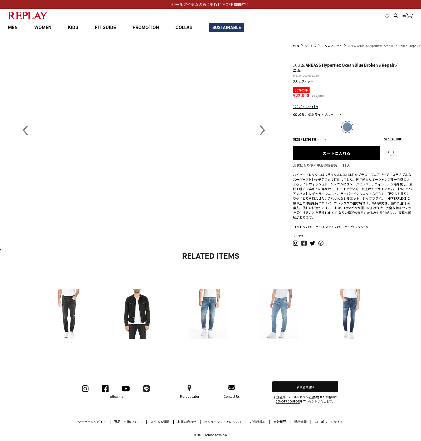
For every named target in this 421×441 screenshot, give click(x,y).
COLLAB (184, 27)
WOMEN (42, 27)
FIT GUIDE (105, 27)
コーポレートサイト (329, 421)
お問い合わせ (189, 421)
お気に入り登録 (391, 153)
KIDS (73, 27)
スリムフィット (303, 81)
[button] (296, 245)
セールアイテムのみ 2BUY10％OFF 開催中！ (210, 4)
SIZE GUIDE (393, 139)
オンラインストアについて (225, 421)
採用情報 (300, 421)
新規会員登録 (305, 387)
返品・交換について (130, 421)
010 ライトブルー (321, 114)
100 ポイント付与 (305, 106)
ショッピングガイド (94, 421)
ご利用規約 (260, 421)
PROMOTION (146, 27)
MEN (13, 27)
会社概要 (282, 421)
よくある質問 (162, 421)
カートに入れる (336, 153)
